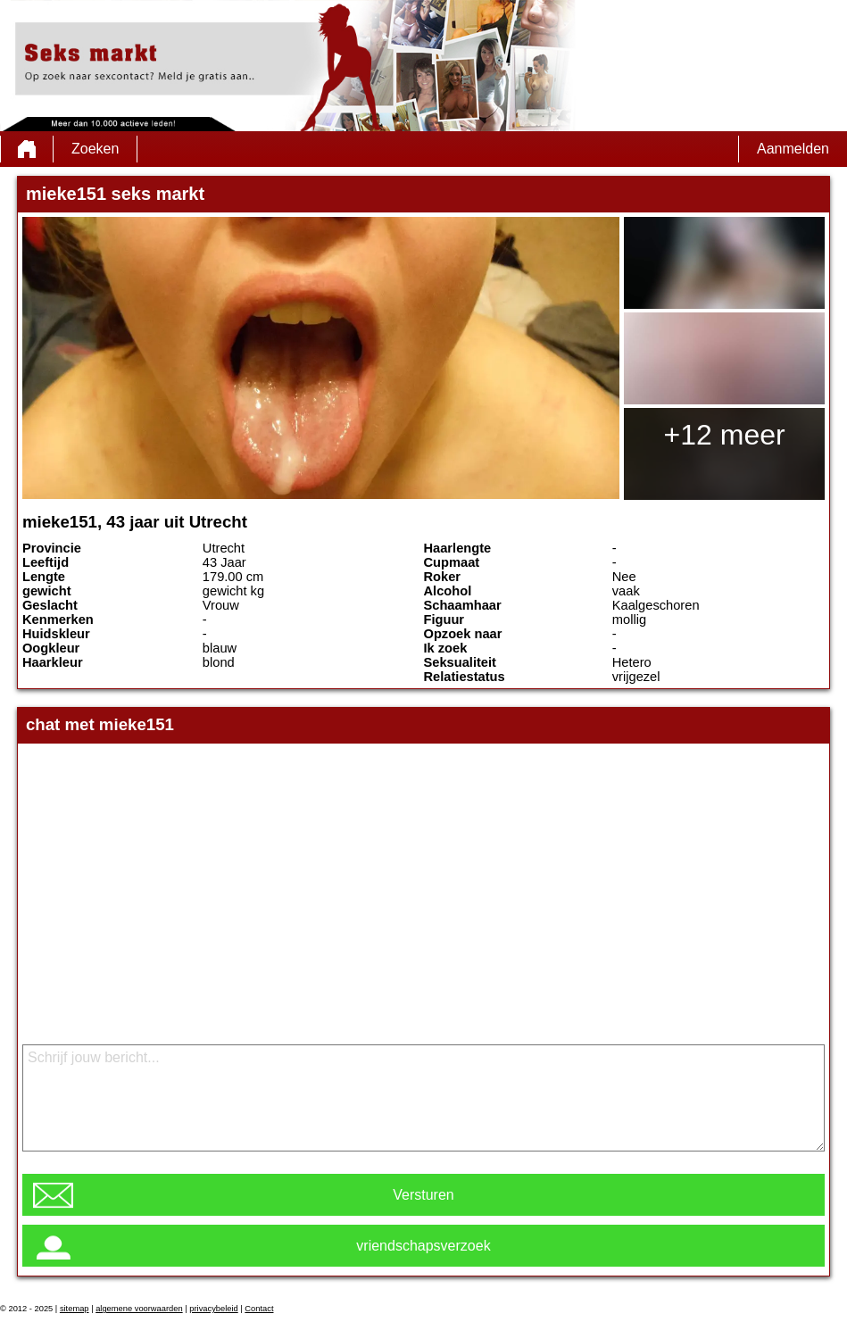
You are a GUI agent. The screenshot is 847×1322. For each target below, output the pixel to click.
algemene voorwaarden (139, 1308)
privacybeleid (213, 1308)
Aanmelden (793, 148)
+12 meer (724, 435)
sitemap (74, 1308)
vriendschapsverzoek (423, 1245)
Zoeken (95, 148)
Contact (259, 1308)
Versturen (423, 1194)
